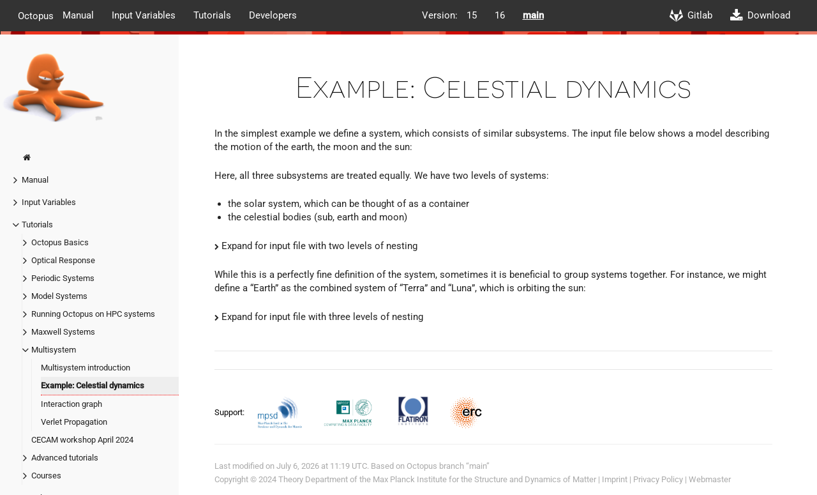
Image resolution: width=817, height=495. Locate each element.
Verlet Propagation (74, 422)
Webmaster (710, 479)
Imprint (614, 479)
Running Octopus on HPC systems (93, 314)
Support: (230, 411)
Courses (46, 475)
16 (500, 15)
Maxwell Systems (63, 332)
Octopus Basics (60, 242)
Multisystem (53, 349)
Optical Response (63, 260)
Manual (78, 15)
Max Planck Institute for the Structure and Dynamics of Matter (484, 479)
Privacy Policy (658, 479)
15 (472, 15)
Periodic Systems (62, 278)
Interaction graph (71, 404)
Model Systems (59, 296)
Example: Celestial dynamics (92, 385)
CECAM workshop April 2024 (82, 440)
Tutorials (212, 15)
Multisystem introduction (85, 367)
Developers (273, 15)
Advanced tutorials (64, 457)
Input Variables (144, 15)
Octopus (36, 15)
